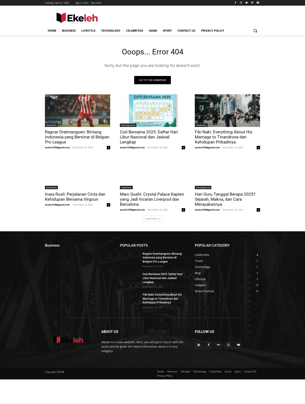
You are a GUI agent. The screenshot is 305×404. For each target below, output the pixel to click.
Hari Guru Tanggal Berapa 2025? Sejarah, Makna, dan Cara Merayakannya (225, 199)
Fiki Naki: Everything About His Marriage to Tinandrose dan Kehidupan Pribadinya (223, 137)
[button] (255, 30)
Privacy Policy (164, 376)
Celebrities (51, 125)
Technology (199, 372)
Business (172, 372)
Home (160, 372)
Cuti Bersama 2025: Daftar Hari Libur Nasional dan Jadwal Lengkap (149, 137)
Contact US (250, 372)
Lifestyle (185, 372)
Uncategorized (128, 125)
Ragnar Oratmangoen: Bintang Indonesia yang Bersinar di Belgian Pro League (77, 137)
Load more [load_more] (152, 219)
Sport (238, 372)
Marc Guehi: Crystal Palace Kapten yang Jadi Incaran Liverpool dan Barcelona (152, 199)
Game (228, 372)
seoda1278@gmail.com (57, 147)
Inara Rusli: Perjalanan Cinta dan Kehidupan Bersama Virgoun (75, 197)
